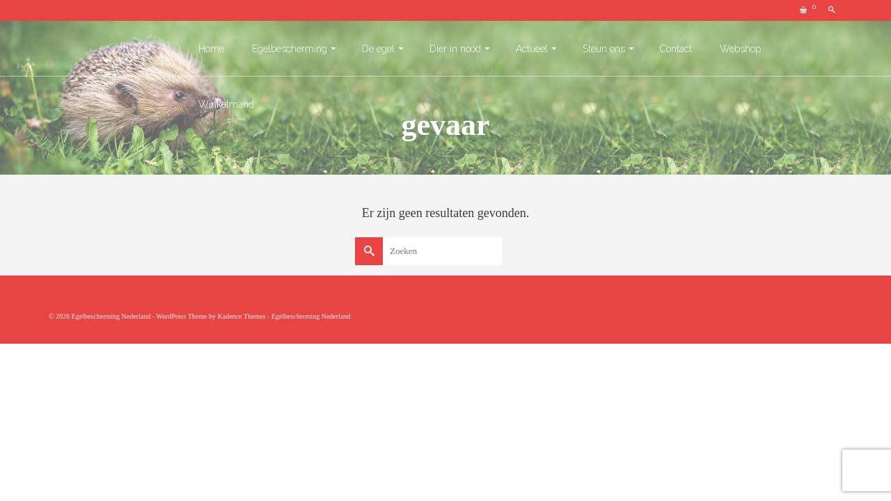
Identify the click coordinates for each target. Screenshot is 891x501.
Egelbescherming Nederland (311, 316)
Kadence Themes (241, 316)
